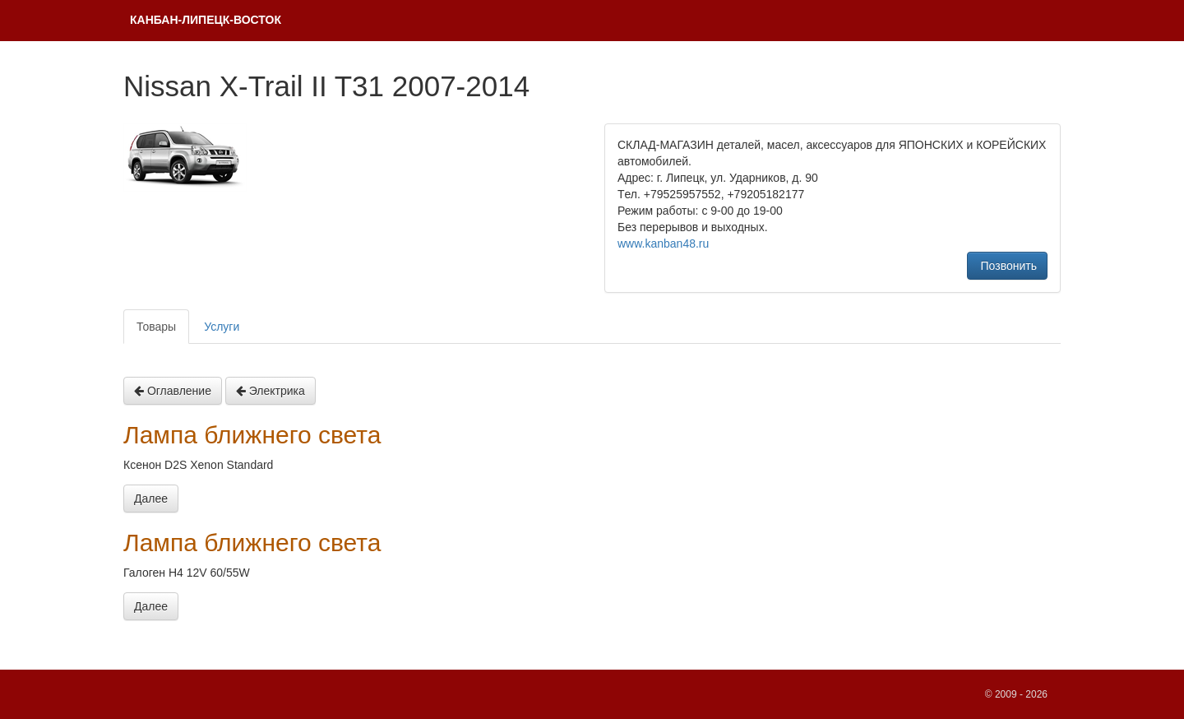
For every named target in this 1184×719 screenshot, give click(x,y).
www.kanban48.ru (663, 243)
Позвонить (1007, 265)
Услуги (221, 326)
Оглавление (172, 390)
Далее (151, 498)
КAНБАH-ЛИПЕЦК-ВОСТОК (205, 19)
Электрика (270, 390)
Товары (156, 326)
